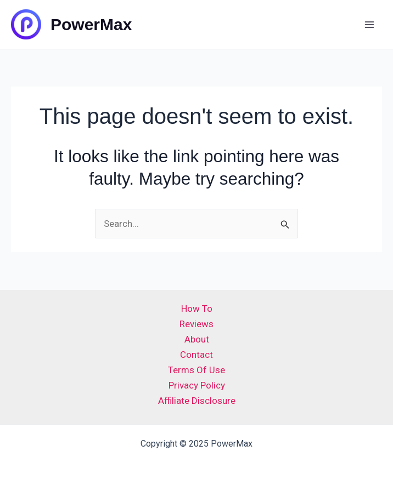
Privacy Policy (197, 385)
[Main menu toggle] (370, 24)
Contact (196, 354)
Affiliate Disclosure (196, 400)
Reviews (196, 323)
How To (196, 308)
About (196, 339)
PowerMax (91, 24)
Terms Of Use (196, 369)
